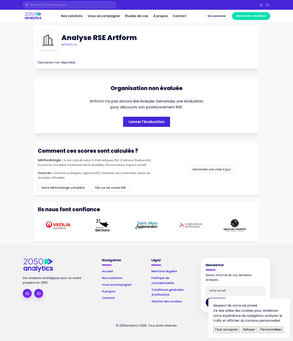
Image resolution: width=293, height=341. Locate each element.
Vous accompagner (104, 16)
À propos (160, 16)
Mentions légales (164, 271)
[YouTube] (267, 5)
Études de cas (136, 16)
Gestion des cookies (166, 301)
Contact (179, 16)
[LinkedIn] (261, 5)
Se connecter (217, 16)
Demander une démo (251, 16)
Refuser (249, 329)
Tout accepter (226, 329)
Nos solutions (72, 16)
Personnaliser (271, 329)
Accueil (107, 271)
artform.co (69, 44)
